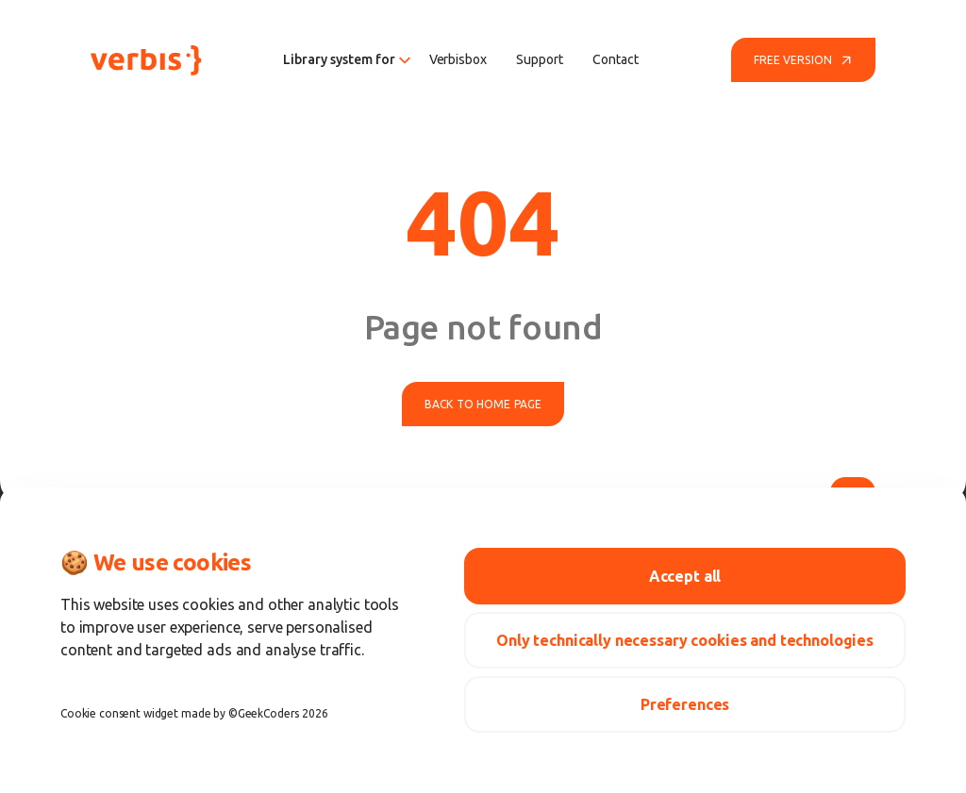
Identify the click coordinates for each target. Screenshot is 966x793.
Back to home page (483, 404)
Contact (615, 59)
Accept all (685, 576)
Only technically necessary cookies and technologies (685, 640)
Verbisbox (458, 59)
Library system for (346, 59)
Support (539, 59)
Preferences (685, 704)
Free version (803, 60)
